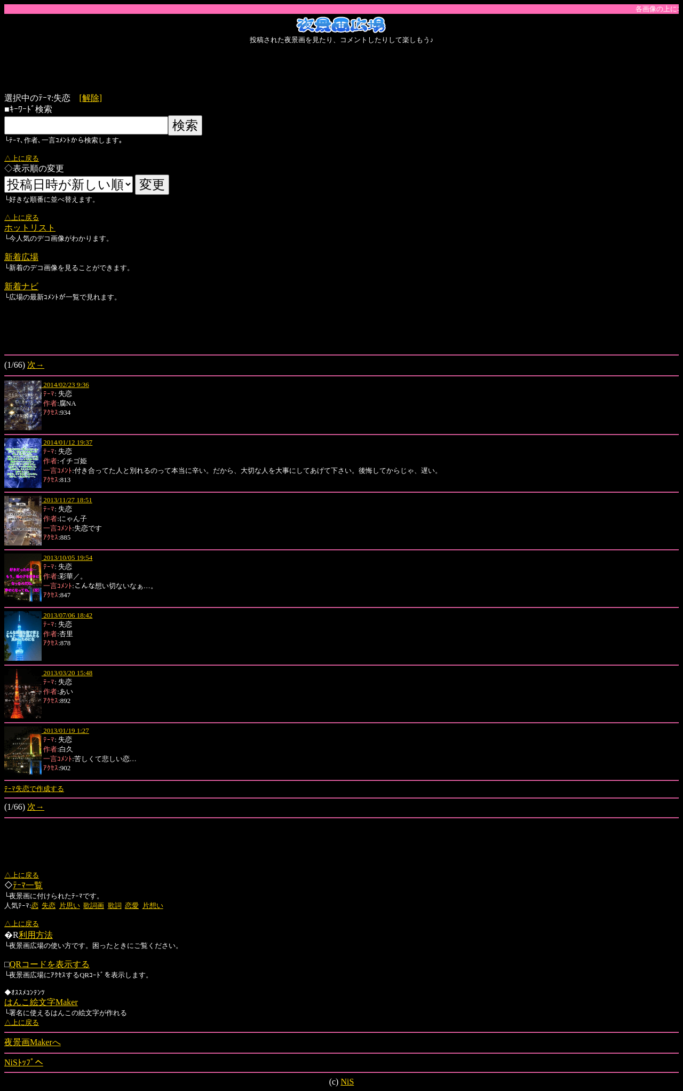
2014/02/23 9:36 (65, 385)
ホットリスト (29, 227)
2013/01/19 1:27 (65, 730)
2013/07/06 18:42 (67, 615)
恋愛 (132, 906)
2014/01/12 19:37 (67, 442)
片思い (69, 906)
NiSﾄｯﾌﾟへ (23, 1062)
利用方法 (36, 934)
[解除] (90, 97)
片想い (152, 906)
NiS (347, 1081)
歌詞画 (93, 906)
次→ (35, 364)
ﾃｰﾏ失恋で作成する (34, 789)
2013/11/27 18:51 (67, 500)
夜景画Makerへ (32, 1042)
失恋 (48, 906)
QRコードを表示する (50, 964)
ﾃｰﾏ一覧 (28, 885)
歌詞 (115, 906)
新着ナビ (21, 286)
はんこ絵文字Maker (41, 1002)
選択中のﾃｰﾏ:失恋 (41, 97)
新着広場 (21, 257)
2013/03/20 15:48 (67, 673)
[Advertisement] (341, 69)
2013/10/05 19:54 (67, 558)
